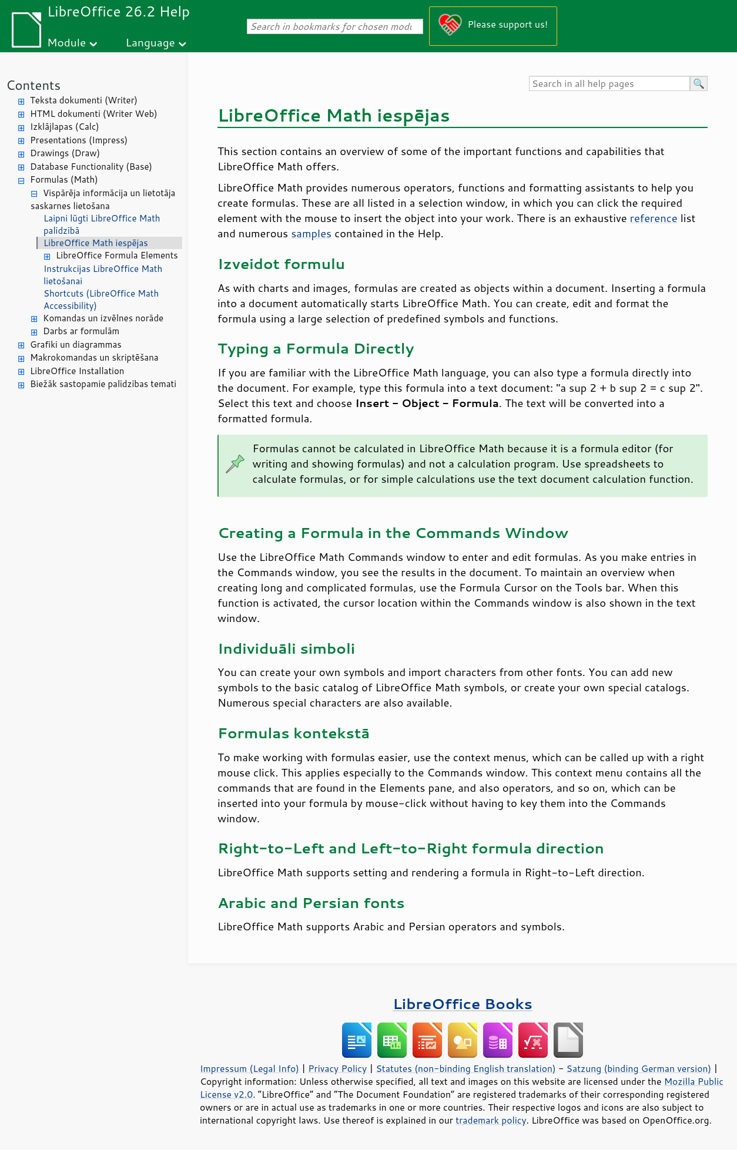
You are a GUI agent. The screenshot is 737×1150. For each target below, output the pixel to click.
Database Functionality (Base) (91, 166)
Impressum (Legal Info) (249, 1068)
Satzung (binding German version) (639, 1068)
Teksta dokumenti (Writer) (84, 100)
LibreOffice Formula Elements (117, 255)
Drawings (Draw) (65, 153)
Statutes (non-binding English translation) (465, 1068)
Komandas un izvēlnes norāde (103, 318)
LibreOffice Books (462, 1003)
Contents (33, 85)
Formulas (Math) (64, 179)
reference (654, 218)
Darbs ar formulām (81, 331)
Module (66, 42)
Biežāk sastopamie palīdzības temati (103, 384)
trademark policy (490, 1120)
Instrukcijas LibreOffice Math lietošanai (102, 275)
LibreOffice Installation (77, 371)
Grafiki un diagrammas (76, 344)
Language (150, 42)
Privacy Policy (337, 1068)
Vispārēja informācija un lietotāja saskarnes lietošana (103, 200)
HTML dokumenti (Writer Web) (94, 113)
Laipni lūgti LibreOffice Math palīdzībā (101, 224)
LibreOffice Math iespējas (95, 243)
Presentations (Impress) (79, 140)
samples (311, 233)
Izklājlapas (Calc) (64, 126)
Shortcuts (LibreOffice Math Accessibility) (101, 299)
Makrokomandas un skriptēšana (94, 357)
